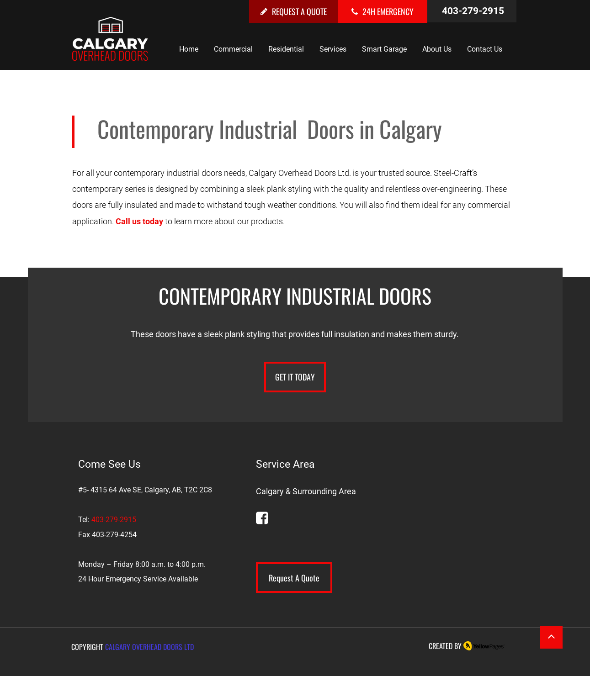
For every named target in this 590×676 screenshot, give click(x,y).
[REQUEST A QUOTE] (293, 11)
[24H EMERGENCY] (382, 11)
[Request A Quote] (294, 577)
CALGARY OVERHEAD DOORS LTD (149, 646)
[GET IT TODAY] (295, 377)
